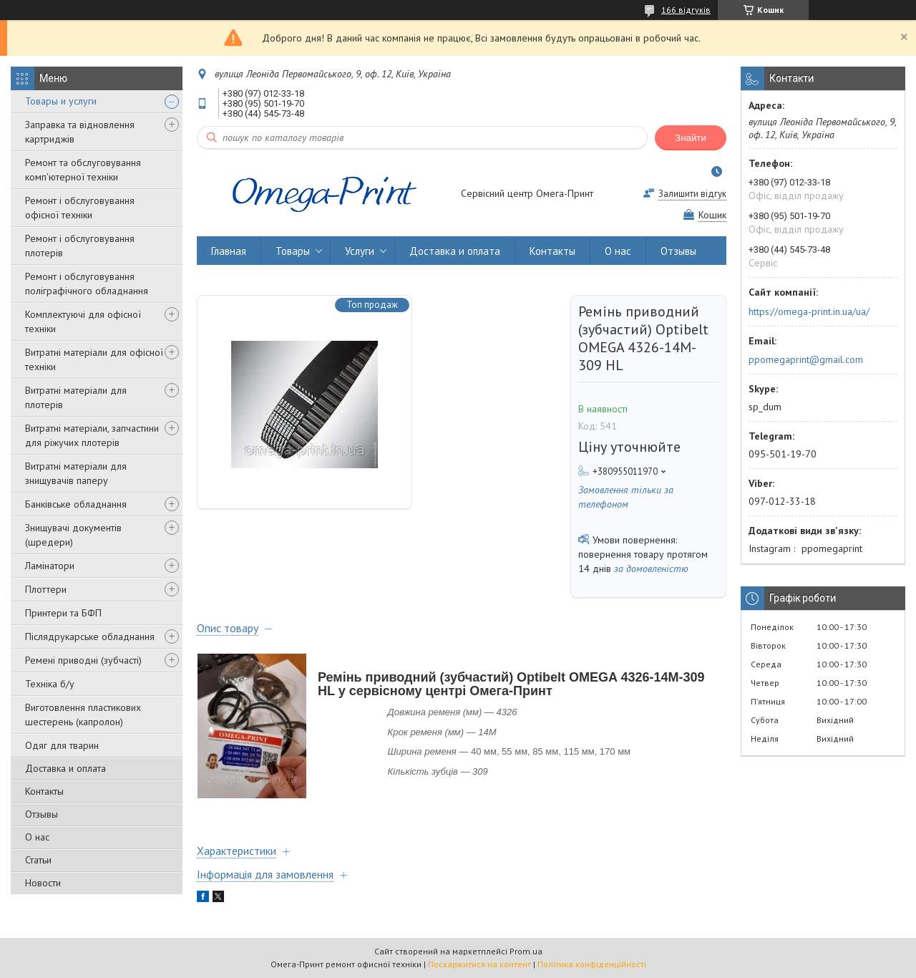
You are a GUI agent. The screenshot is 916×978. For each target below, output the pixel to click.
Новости (43, 882)
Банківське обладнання (76, 504)
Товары (293, 251)
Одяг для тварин (62, 745)
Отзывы (41, 814)
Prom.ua (526, 951)
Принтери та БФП (63, 612)
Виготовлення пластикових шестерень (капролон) (83, 714)
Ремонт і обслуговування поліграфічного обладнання (86, 283)
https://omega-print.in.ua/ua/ (809, 311)
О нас (37, 837)
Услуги (359, 251)
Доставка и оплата (65, 768)
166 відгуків (686, 9)
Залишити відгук (692, 194)
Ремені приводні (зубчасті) (83, 660)
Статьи (38, 859)
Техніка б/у (49, 683)
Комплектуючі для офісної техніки (83, 321)
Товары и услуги (61, 101)
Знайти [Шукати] (690, 137)
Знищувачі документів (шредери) (73, 534)
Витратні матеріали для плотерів (76, 397)
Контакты (44, 791)
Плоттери (46, 589)
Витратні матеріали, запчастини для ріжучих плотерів (92, 435)
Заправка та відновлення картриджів (80, 131)
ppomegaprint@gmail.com (806, 359)
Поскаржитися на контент (479, 964)
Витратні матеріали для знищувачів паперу (76, 473)
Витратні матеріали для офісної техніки (94, 359)
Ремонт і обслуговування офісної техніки (80, 207)
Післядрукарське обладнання (90, 636)
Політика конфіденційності (591, 964)
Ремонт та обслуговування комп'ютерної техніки (83, 169)
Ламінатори (49, 565)
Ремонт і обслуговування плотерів (80, 245)
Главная (228, 251)
